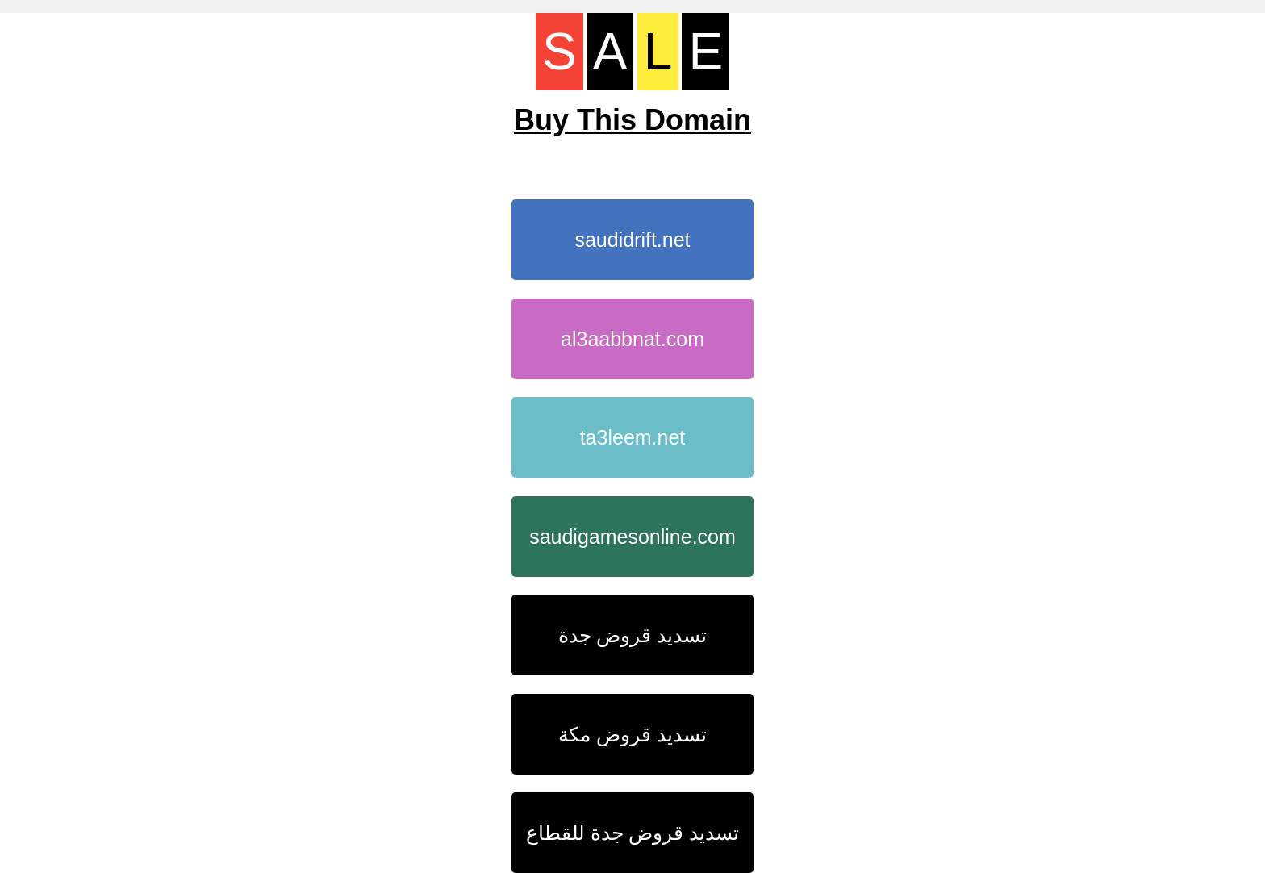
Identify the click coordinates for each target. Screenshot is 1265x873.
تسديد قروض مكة (632, 734)
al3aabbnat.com (632, 339)
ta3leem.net (633, 437)
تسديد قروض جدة (633, 635)
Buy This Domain (632, 119)
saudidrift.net (632, 239)
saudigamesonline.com (632, 536)
